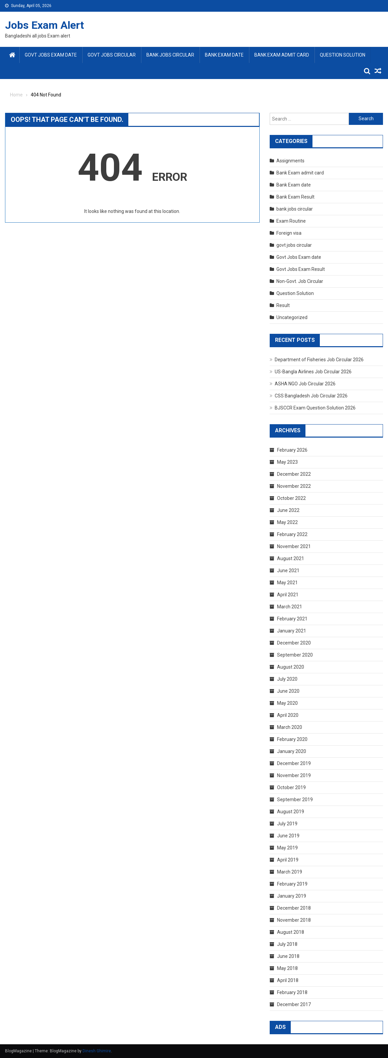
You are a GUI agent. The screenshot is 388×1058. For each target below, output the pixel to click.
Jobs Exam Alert (44, 25)
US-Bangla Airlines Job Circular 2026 (313, 371)
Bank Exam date (224, 55)
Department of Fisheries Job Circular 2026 (319, 359)
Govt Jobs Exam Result (300, 269)
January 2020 (291, 751)
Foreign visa (288, 233)
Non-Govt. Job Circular (299, 281)
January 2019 (291, 896)
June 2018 (288, 956)
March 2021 (289, 606)
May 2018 (287, 968)
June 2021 (288, 570)
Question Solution (342, 55)
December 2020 (294, 643)
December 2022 (294, 474)
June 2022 (288, 510)
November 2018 (294, 920)
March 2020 (289, 727)
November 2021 (294, 546)
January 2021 (291, 630)
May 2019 (287, 847)
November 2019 (294, 775)
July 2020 (287, 679)
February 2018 (292, 992)
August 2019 (290, 811)
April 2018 (287, 980)
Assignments (290, 160)
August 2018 (290, 932)
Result (283, 305)
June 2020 (288, 691)
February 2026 (292, 450)
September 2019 (295, 799)
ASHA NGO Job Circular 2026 (305, 383)
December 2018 (294, 908)
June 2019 (288, 835)
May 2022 (287, 522)
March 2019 (289, 872)
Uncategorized (291, 317)
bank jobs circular (170, 55)
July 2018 (287, 944)
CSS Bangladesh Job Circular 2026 (311, 395)
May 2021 (287, 582)
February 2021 (292, 618)
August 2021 (290, 558)
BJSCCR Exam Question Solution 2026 (315, 407)
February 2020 (292, 739)
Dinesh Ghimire (97, 1051)
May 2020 (287, 703)
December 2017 (294, 1004)
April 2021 (287, 594)
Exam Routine (291, 221)
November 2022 (294, 486)
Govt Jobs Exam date (51, 55)
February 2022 (292, 534)
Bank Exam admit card (281, 55)
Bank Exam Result (295, 197)
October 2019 (291, 787)
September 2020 (295, 655)
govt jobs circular (112, 55)
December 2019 (294, 763)
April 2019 (287, 859)
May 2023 (287, 462)
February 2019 (292, 884)
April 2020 (287, 715)
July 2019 (287, 823)
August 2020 (290, 667)
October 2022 (291, 498)
